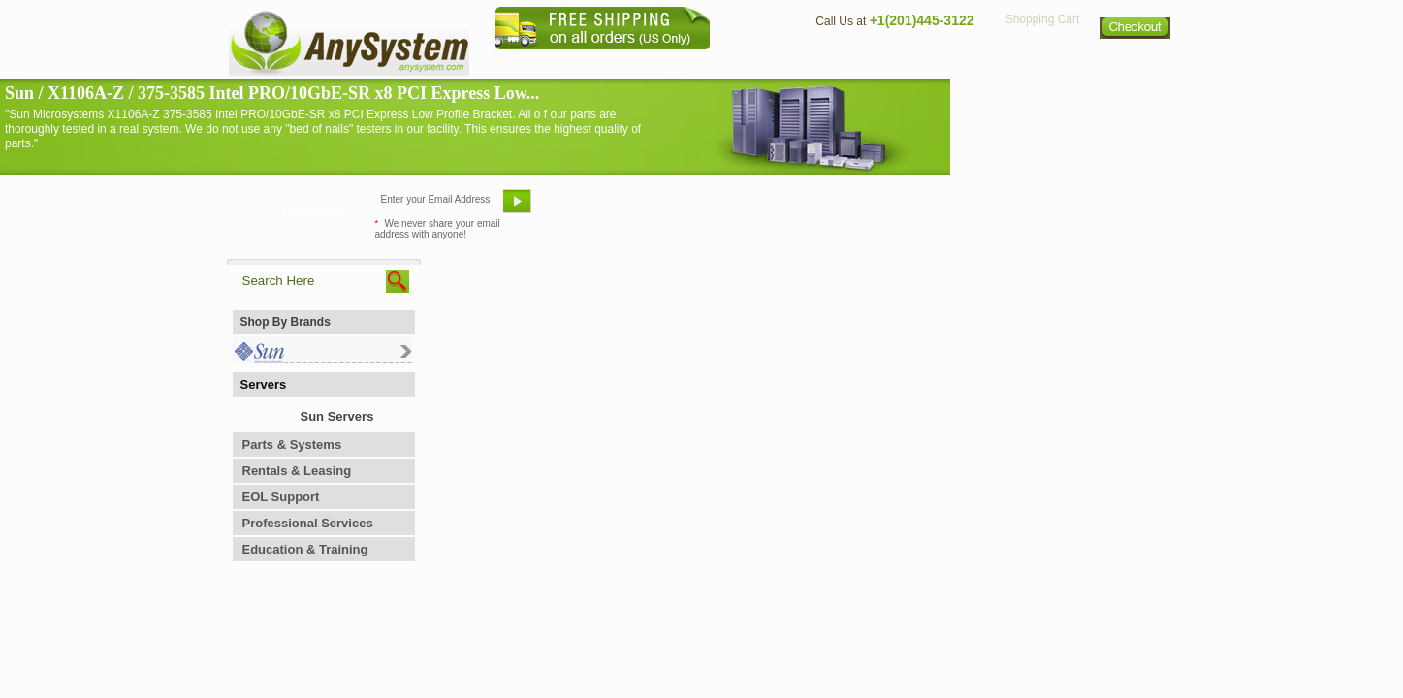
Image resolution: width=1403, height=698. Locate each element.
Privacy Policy (1042, 63)
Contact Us (844, 63)
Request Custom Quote (1081, 208)
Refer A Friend (690, 208)
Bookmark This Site (818, 208)
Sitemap (1136, 63)
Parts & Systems (292, 444)
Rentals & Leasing (297, 470)
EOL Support (281, 497)
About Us (755, 63)
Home (676, 63)
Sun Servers (337, 416)
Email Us (586, 208)
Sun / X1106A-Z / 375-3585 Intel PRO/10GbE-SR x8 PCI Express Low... (272, 93)
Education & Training (305, 549)
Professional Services (307, 523)
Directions (938, 63)
